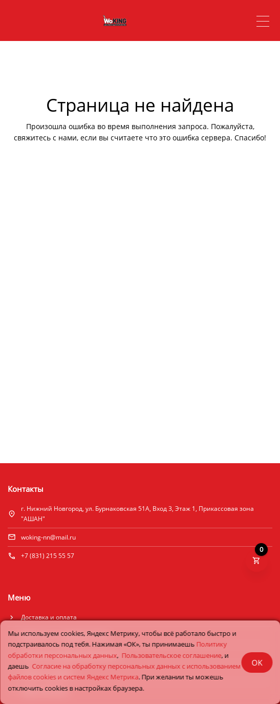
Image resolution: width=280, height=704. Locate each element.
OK (256, 662)
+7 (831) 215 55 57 (47, 555)
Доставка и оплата (49, 617)
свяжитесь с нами (45, 137)
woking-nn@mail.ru (48, 537)
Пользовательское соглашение (171, 655)
